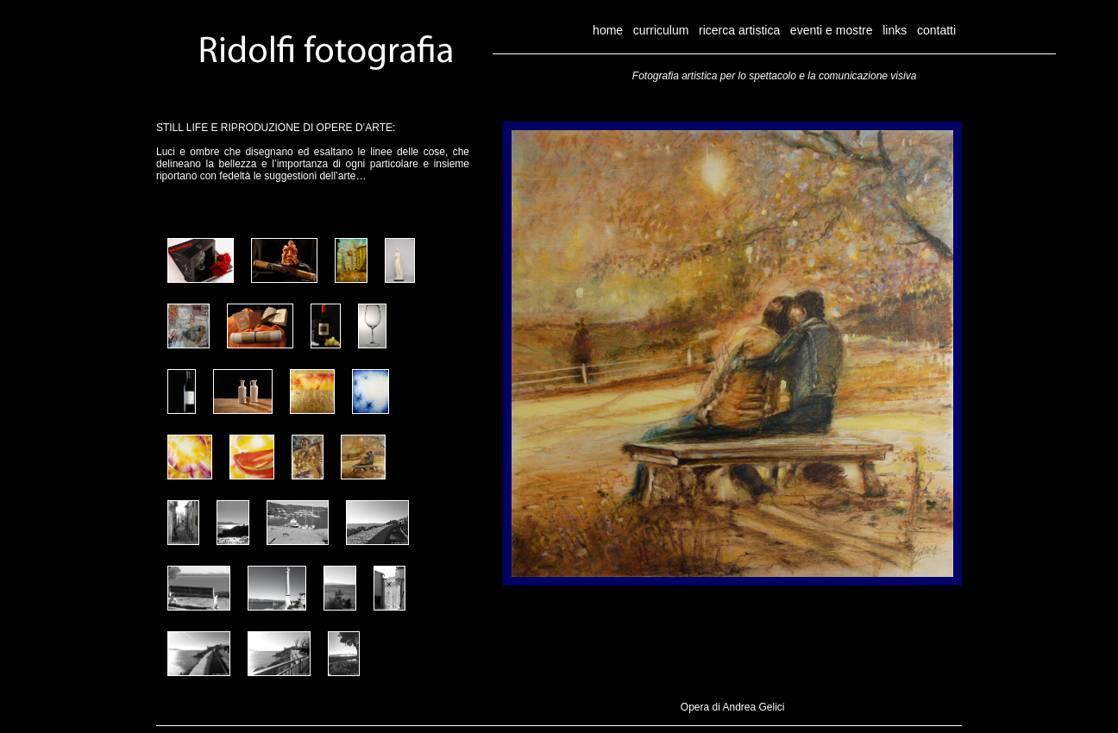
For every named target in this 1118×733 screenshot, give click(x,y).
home (608, 30)
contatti (936, 30)
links (894, 30)
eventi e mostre (831, 30)
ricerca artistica (741, 30)
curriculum (661, 30)
